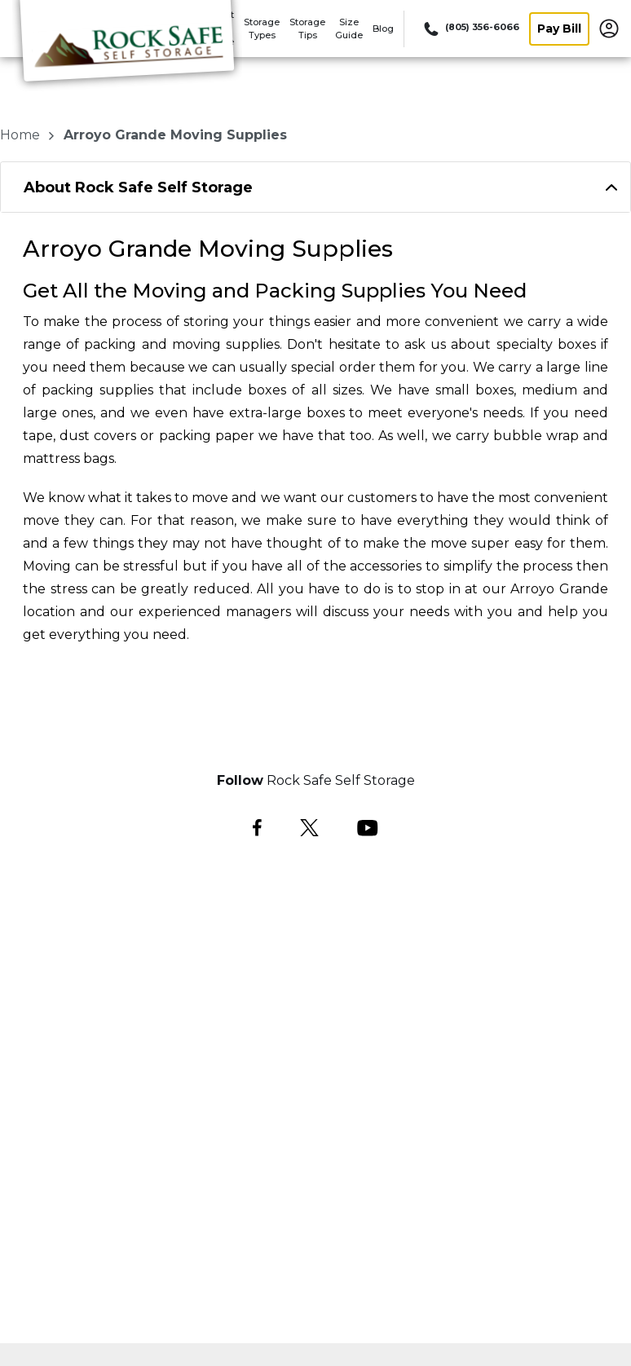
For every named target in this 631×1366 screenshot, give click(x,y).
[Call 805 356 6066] (470, 28)
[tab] (315, 187)
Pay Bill (559, 28)
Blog (383, 28)
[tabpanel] (315, 187)
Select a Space (316, 709)
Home (21, 135)
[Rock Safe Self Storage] (127, 51)
